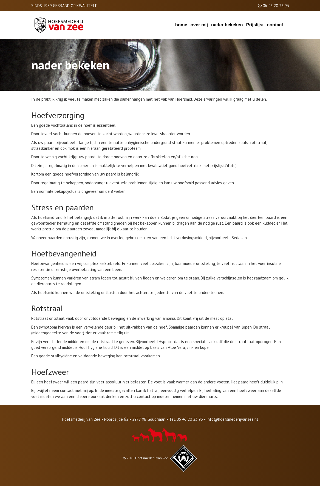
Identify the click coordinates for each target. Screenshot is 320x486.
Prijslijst (255, 24)
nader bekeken (227, 24)
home (181, 24)
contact (275, 24)
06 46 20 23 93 (276, 5)
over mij (199, 24)
